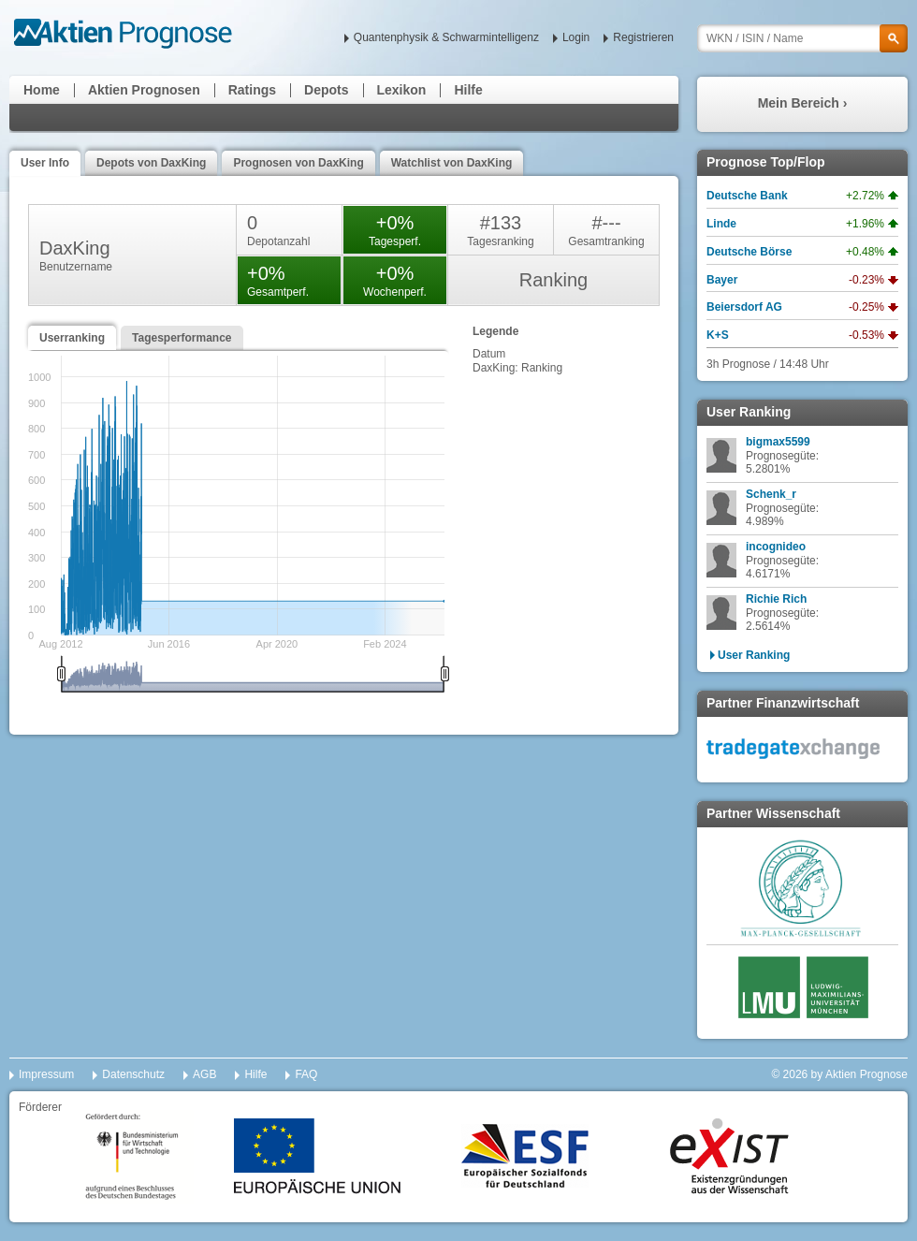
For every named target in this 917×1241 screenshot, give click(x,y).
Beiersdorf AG (744, 307)
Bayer (721, 279)
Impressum (46, 1074)
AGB (204, 1074)
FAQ (306, 1074)
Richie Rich (776, 599)
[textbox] (802, 38)
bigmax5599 (778, 441)
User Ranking (754, 655)
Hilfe (468, 89)
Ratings (252, 89)
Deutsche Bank (747, 195)
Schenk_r (771, 494)
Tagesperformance (181, 337)
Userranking (72, 337)
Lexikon (402, 89)
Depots (326, 89)
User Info (45, 162)
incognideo (776, 546)
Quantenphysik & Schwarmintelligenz (446, 37)
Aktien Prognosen (144, 89)
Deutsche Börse (749, 251)
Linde (721, 223)
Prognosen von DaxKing (298, 162)
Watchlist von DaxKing (452, 162)
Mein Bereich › (803, 102)
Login (576, 37)
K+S (717, 335)
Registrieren (643, 37)
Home (41, 89)
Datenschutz (133, 1074)
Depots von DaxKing (151, 162)
